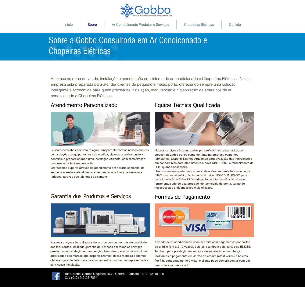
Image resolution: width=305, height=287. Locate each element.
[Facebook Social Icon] (56, 276)
